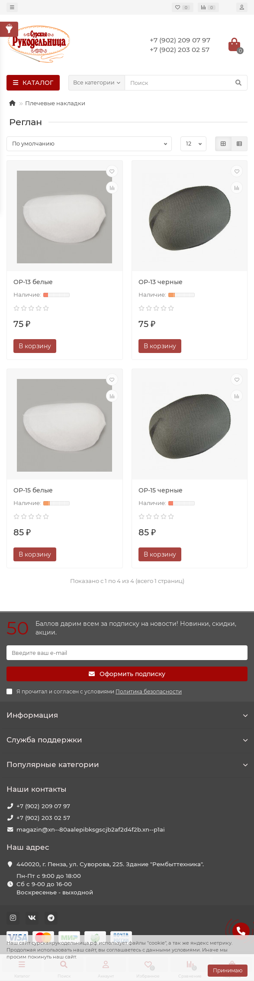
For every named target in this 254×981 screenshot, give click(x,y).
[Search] (186, 83)
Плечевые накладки (55, 103)
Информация (127, 715)
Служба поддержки (127, 739)
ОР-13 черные (160, 282)
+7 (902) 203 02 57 (43, 817)
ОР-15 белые (33, 490)
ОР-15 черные (160, 490)
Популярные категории (127, 764)
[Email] (127, 652)
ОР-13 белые (33, 282)
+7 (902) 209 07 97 (43, 806)
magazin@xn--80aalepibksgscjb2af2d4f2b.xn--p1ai (90, 829)
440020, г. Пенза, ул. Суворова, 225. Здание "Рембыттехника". (110, 864)
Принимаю (227, 970)
